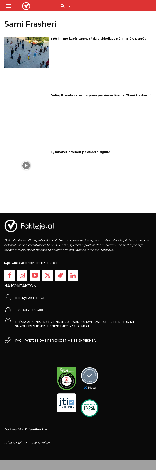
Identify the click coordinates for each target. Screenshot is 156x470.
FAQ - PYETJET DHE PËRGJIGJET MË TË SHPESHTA (55, 340)
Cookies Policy (39, 443)
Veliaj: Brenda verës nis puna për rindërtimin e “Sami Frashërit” (101, 95)
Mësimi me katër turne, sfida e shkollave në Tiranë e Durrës (98, 38)
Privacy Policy (14, 443)
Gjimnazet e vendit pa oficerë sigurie (80, 152)
